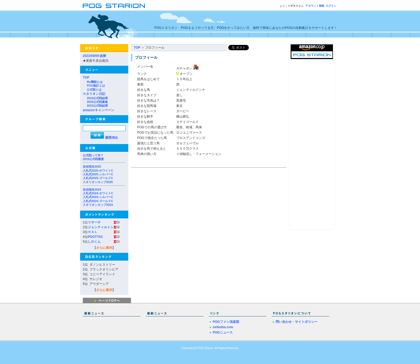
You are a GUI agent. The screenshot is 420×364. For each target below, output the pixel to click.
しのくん (94, 241)
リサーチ (94, 222)
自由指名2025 (92, 166)
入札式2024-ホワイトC (98, 193)
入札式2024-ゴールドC (98, 201)
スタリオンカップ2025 (98, 182)
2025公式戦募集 (97, 101)
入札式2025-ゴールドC (98, 178)
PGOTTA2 (95, 237)
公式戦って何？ (93, 155)
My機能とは (95, 81)
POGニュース (223, 332)
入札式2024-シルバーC (98, 197)
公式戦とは (94, 89)
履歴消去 (111, 138)
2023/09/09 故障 (94, 56)
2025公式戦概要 (93, 159)
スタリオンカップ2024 (98, 204)
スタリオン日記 (94, 94)
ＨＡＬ (93, 232)
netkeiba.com (223, 327)
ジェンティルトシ (101, 227)
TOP (86, 77)
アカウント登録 (314, 5)
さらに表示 (104, 248)
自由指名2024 (92, 189)
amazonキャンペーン (98, 110)
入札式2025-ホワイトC (98, 170)
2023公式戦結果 (97, 105)
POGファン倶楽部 (226, 322)
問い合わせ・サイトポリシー (296, 322)
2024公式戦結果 (97, 98)
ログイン (331, 5)
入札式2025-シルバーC (98, 174)
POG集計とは (96, 85)
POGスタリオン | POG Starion (114, 5)
